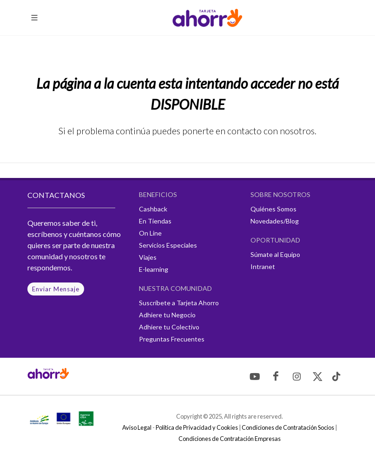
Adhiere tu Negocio (167, 315)
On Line (150, 233)
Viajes (148, 257)
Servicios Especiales (168, 245)
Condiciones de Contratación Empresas (229, 438)
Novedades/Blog (274, 221)
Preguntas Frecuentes (171, 339)
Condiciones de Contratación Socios (288, 427)
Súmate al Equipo (275, 254)
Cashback (153, 209)
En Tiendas (155, 221)
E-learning (153, 269)
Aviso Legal (136, 427)
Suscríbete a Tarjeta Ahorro (179, 303)
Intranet (262, 266)
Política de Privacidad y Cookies (197, 427)
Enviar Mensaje (55, 289)
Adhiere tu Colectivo (169, 327)
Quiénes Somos (273, 209)
